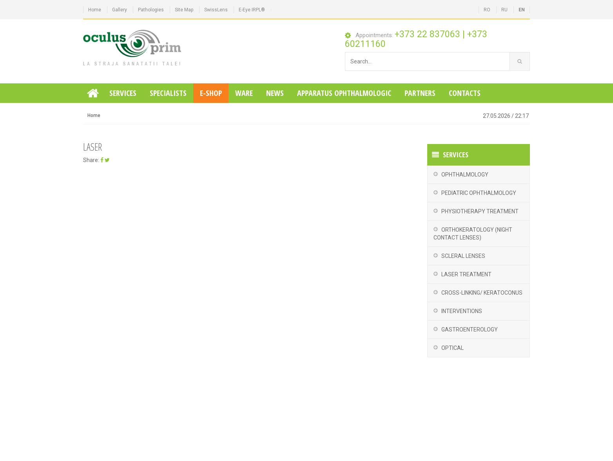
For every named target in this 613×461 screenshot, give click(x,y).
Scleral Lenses (463, 256)
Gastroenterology (469, 329)
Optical (452, 348)
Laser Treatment (466, 274)
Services (122, 93)
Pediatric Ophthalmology (478, 193)
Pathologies (151, 10)
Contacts (465, 93)
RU (504, 10)
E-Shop (211, 93)
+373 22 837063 (427, 34)
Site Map (184, 10)
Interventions (461, 311)
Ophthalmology (464, 174)
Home (94, 10)
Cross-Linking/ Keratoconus (481, 293)
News (275, 93)
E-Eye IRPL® (252, 10)
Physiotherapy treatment (480, 211)
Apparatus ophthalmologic (344, 93)
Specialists (168, 93)
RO (487, 10)
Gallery (119, 10)
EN (522, 10)
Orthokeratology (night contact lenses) (472, 234)
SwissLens (216, 10)
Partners (419, 93)
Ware (244, 93)
